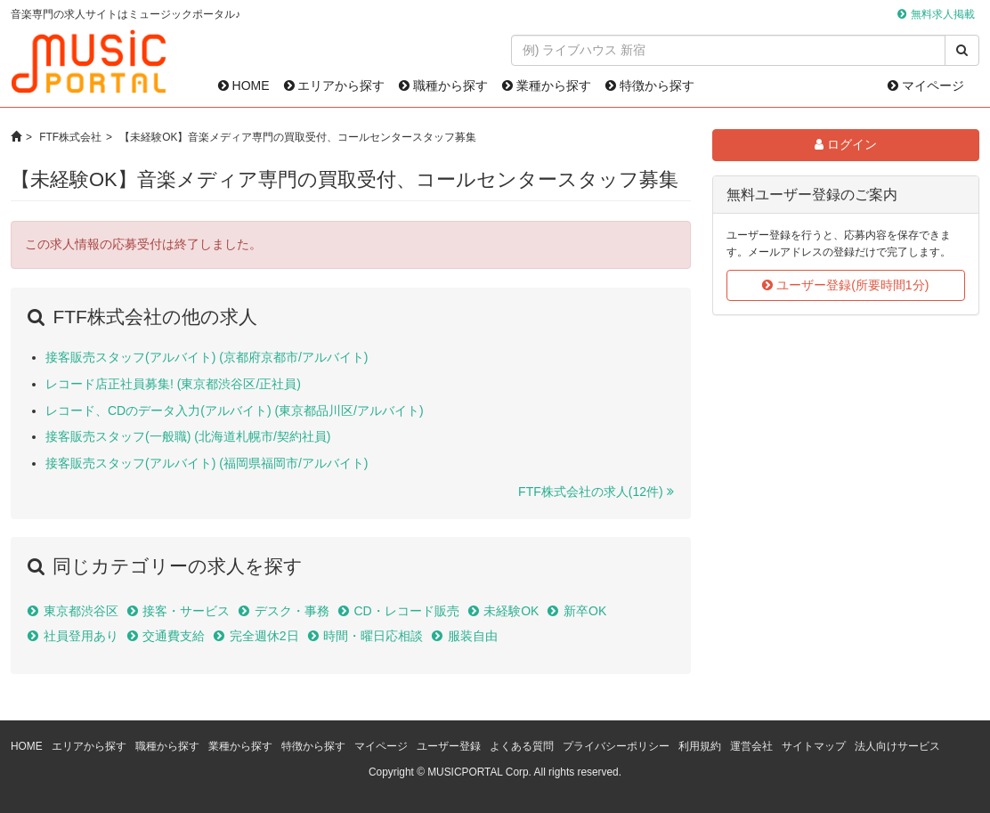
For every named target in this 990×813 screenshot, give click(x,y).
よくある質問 (522, 746)
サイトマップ (814, 746)
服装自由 (473, 636)
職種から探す (443, 85)
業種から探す (546, 85)
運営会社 (751, 746)
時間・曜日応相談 (373, 636)
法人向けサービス (897, 746)
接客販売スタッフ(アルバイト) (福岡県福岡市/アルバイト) (206, 463)
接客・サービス (186, 611)
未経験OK (511, 611)
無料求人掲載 (943, 14)
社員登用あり (81, 636)
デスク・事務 (292, 611)
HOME (244, 85)
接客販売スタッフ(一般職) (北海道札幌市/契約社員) (187, 436)
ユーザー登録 (449, 746)
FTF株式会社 (70, 137)
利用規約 (699, 746)
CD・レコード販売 (405, 611)
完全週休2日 (264, 636)
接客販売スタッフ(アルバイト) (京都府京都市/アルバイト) (206, 357)
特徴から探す (649, 85)
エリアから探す (334, 85)
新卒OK (585, 611)
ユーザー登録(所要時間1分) (845, 285)
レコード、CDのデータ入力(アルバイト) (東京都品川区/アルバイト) (234, 410)
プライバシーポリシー (616, 746)
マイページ (926, 85)
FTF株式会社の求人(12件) (590, 491)
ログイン (846, 144)
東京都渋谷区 (81, 611)
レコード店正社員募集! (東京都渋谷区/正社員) (173, 384)
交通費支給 (173, 636)
